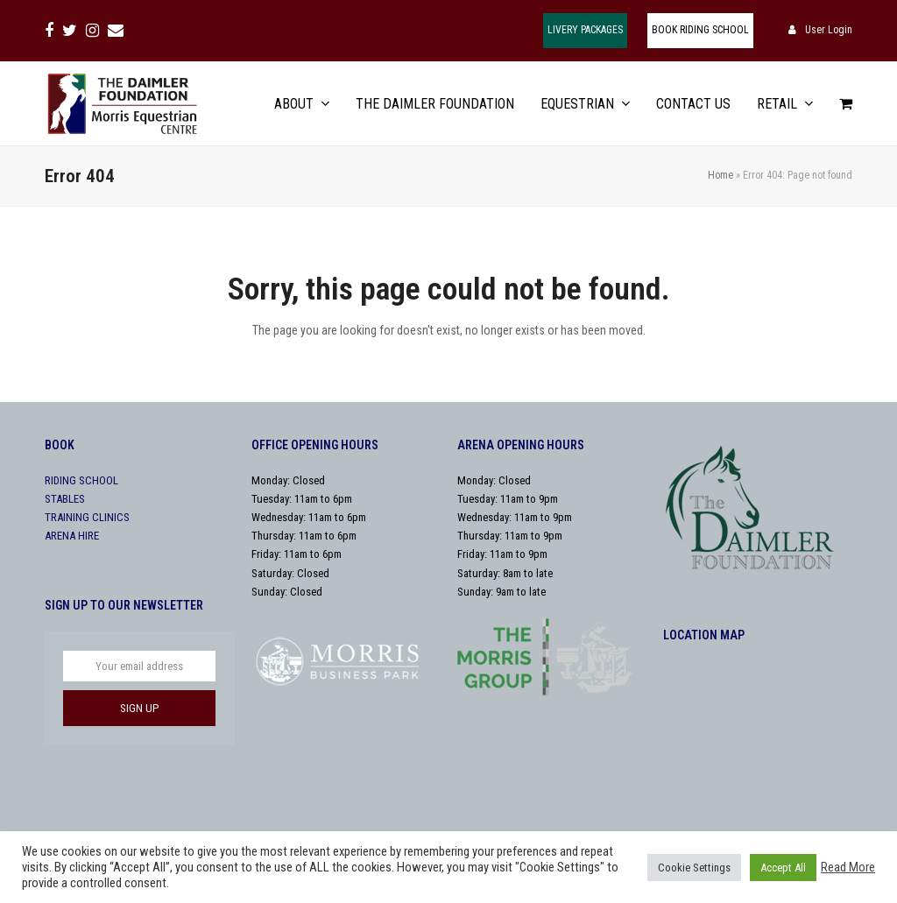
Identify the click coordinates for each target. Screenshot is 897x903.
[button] (845, 103)
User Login (828, 30)
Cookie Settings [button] (694, 867)
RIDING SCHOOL (81, 480)
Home (720, 175)
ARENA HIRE (72, 535)
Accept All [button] (783, 867)
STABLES (65, 498)
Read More (848, 867)
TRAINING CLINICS (87, 517)
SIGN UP (139, 708)
